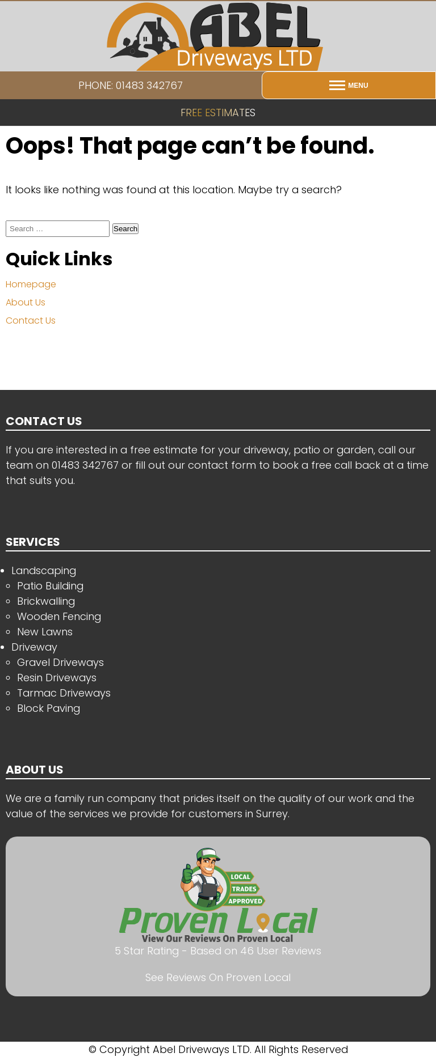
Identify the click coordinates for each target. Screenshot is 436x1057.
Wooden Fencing (59, 616)
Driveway (34, 647)
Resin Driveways (57, 677)
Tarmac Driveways (64, 693)
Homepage (31, 284)
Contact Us (31, 320)
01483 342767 (85, 465)
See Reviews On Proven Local (218, 977)
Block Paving (48, 708)
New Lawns (45, 632)
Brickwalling (46, 601)
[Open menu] (349, 85)
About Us (25, 302)
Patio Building (50, 586)
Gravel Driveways (60, 662)
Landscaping (43, 570)
